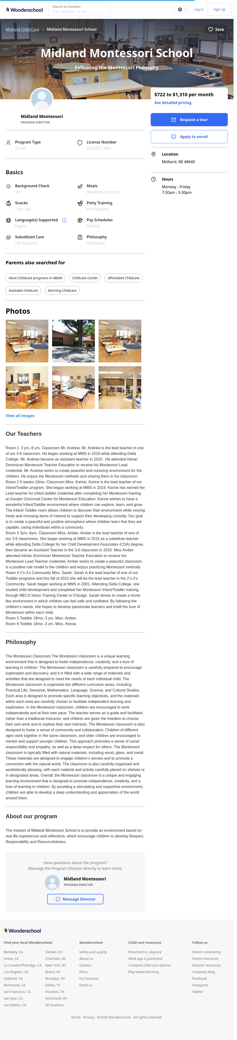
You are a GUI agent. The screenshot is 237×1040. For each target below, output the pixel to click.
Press (83, 972)
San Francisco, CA (17, 991)
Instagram (200, 985)
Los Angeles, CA (16, 972)
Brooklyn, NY (55, 978)
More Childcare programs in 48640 (35, 278)
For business (89, 978)
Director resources (206, 965)
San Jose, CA (13, 998)
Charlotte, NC (55, 958)
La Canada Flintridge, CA (23, 965)
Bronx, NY (53, 972)
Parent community (206, 952)
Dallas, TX (52, 985)
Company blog (203, 972)
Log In (199, 9)
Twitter (197, 991)
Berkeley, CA (13, 952)
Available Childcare (23, 290)
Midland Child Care (22, 29)
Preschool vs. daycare (145, 952)
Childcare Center (85, 278)
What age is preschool (145, 958)
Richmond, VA (56, 998)
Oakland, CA (13, 978)
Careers (85, 965)
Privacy (88, 1017)
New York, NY (55, 965)
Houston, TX (54, 991)
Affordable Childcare (123, 278)
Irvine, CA (11, 958)
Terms (75, 1017)
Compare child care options (149, 965)
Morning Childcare (62, 290)
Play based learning (143, 972)
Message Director (75, 899)
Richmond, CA (14, 985)
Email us (85, 985)
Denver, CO (53, 952)
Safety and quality (93, 952)
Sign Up (219, 9)
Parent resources (205, 958)
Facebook (199, 978)
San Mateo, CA (15, 1005)
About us (86, 958)
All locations (54, 1005)
